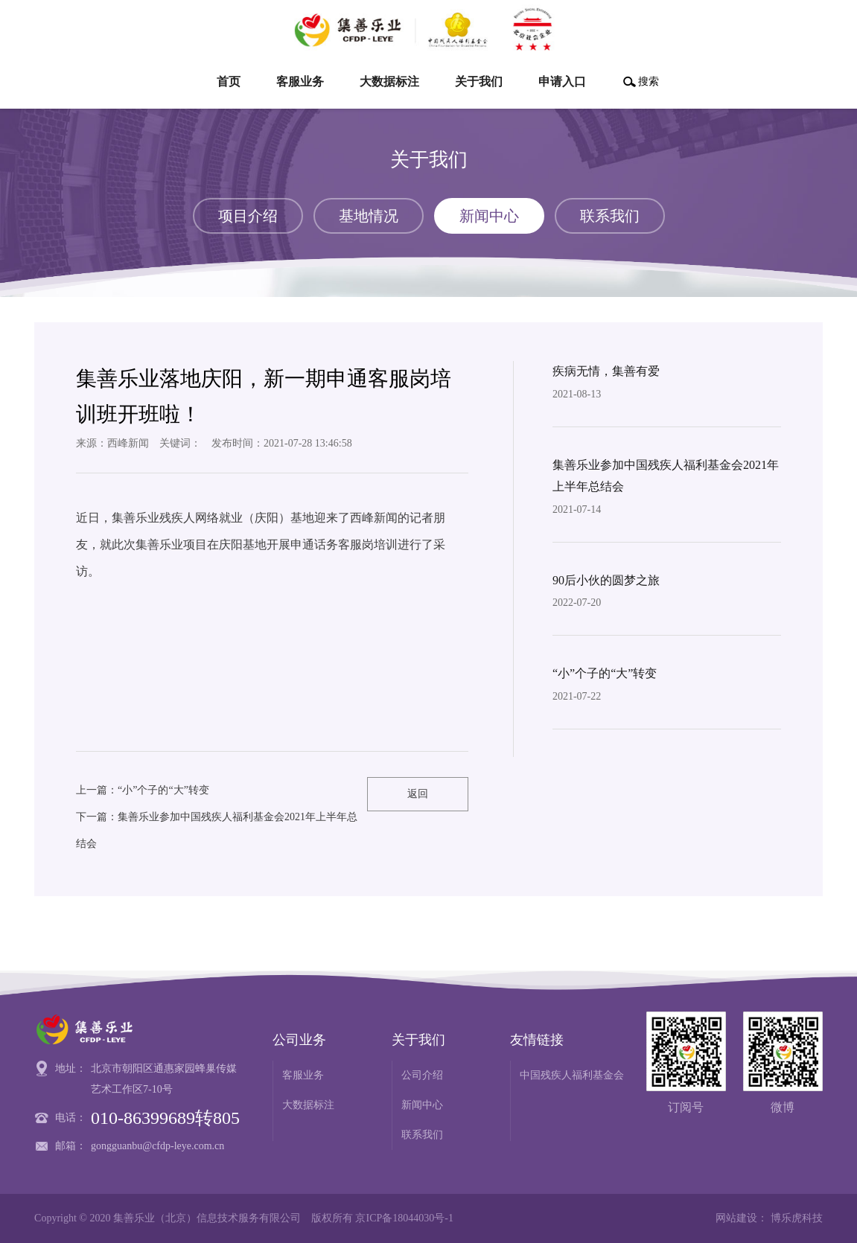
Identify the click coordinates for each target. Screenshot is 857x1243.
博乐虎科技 (797, 1218)
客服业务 (303, 1075)
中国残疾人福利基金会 (572, 1075)
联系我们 (422, 1134)
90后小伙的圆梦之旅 (606, 580)
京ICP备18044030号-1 (404, 1218)
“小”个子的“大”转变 (604, 673)
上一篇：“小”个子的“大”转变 (142, 790)
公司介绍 (422, 1075)
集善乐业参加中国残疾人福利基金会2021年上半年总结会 (665, 475)
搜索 (648, 81)
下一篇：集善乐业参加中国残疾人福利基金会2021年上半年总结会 (216, 830)
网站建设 (736, 1218)
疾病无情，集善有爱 (606, 371)
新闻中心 (422, 1105)
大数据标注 (308, 1105)
